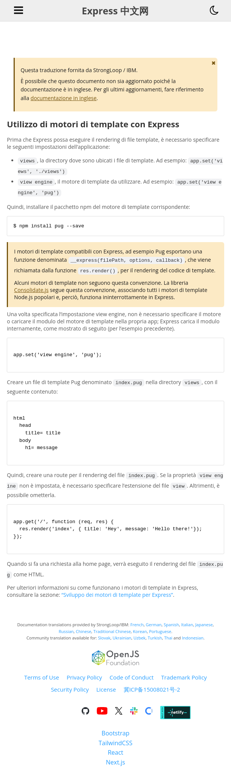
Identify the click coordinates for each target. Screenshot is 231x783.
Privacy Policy (84, 682)
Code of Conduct (132, 682)
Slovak (104, 642)
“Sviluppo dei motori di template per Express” (117, 599)
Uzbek (139, 642)
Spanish (171, 629)
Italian (187, 629)
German (154, 629)
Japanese (203, 629)
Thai (168, 642)
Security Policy (70, 694)
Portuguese (160, 635)
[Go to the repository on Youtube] (102, 716)
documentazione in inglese (63, 98)
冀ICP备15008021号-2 (152, 694)
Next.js (115, 767)
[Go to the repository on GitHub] (85, 716)
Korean (140, 635)
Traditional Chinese (112, 635)
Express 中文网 (115, 10)
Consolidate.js (31, 290)
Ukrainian (122, 642)
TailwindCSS (115, 747)
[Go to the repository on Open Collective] (149, 716)
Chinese (83, 635)
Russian (66, 635)
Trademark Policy (184, 682)
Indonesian (192, 642)
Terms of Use (41, 682)
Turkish (155, 642)
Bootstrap (116, 738)
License (106, 694)
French (137, 629)
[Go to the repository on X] (118, 716)
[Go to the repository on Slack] (134, 716)
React (115, 757)
